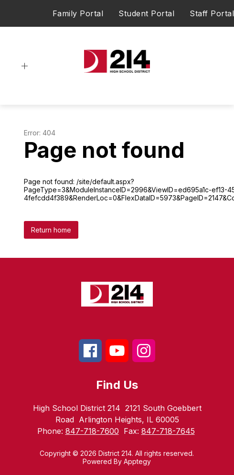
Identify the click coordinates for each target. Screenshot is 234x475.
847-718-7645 (168, 431)
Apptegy (137, 461)
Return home (51, 230)
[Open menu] (24, 66)
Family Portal (78, 13)
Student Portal (146, 13)
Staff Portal (212, 13)
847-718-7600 (92, 431)
